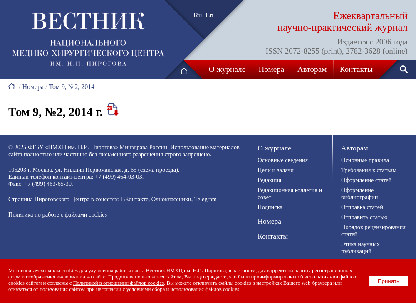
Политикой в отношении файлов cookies (118, 283)
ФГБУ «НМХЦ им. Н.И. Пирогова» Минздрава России (97, 147)
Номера (272, 69)
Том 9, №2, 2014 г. (74, 86)
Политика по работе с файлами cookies (57, 214)
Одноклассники (171, 199)
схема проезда (158, 169)
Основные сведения (283, 160)
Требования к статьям (368, 170)
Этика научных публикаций (360, 247)
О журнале (227, 69)
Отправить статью (364, 217)
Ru (197, 15)
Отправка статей (362, 207)
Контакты (356, 69)
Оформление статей (366, 180)
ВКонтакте (135, 199)
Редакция (269, 180)
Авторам (312, 69)
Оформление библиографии (359, 193)
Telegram (205, 199)
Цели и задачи (276, 170)
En (210, 15)
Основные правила (365, 160)
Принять (388, 281)
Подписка (270, 207)
